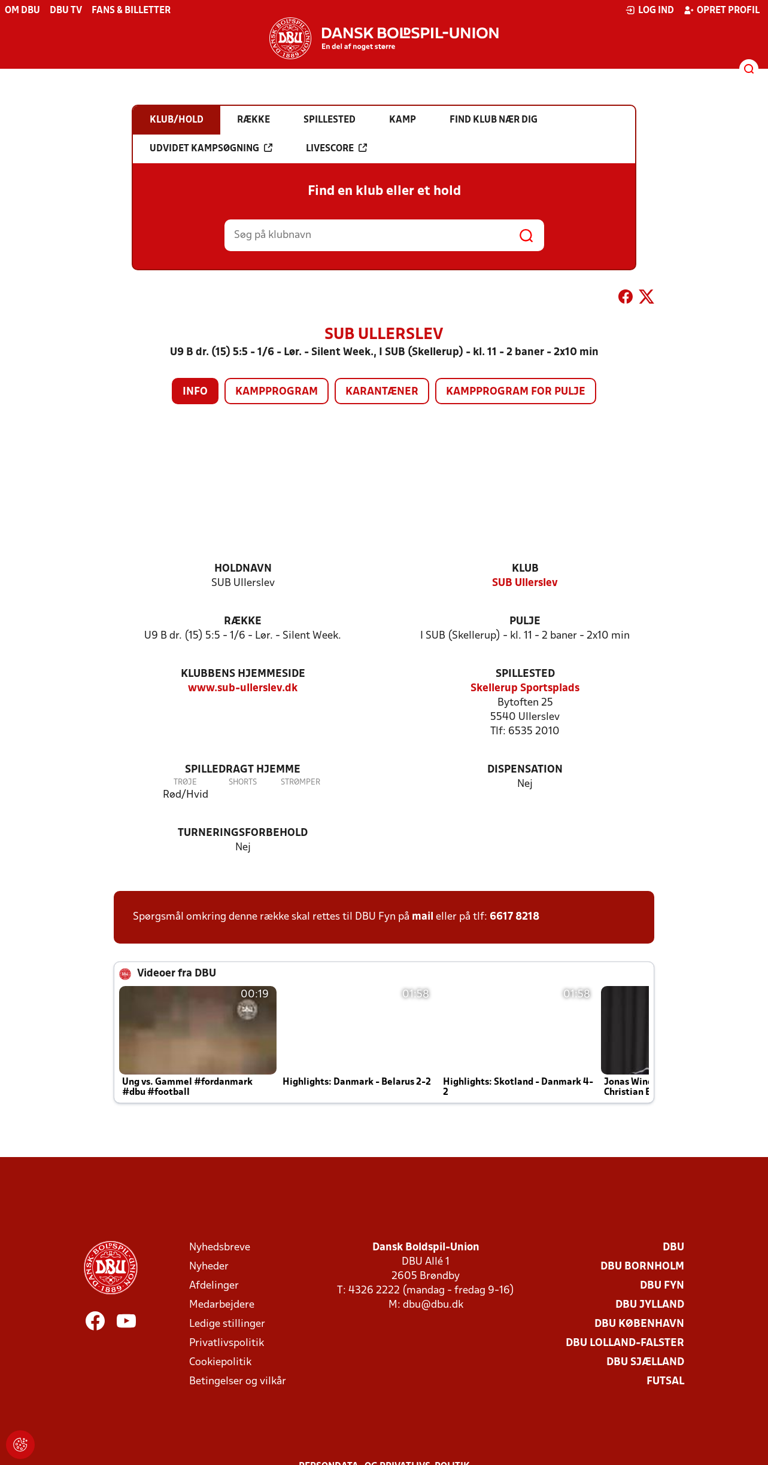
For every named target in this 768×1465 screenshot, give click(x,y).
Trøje (185, 782)
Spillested (525, 674)
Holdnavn (243, 569)
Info (195, 392)
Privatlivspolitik (226, 1343)
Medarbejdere (221, 1305)
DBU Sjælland (645, 1362)
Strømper (300, 782)
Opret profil (722, 10)
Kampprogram (276, 392)
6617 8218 (514, 917)
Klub (525, 569)
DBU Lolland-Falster (625, 1343)
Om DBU (22, 11)
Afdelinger (214, 1286)
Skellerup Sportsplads (524, 688)
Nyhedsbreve (219, 1248)
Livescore (336, 148)
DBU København (639, 1324)
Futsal (665, 1382)
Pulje (525, 621)
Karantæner (381, 392)
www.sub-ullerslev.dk (243, 688)
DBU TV (66, 11)
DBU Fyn (662, 1286)
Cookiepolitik (220, 1362)
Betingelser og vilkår (237, 1382)
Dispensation (525, 770)
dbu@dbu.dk (433, 1305)
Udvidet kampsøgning (211, 148)
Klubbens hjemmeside (243, 674)
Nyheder (209, 1267)
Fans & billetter (131, 11)
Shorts (243, 782)
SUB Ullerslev (525, 583)
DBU (673, 1248)
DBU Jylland (649, 1305)
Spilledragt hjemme (242, 770)
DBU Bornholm (642, 1267)
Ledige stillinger (227, 1324)
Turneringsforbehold (243, 833)
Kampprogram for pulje (515, 392)
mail (422, 917)
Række (243, 621)
